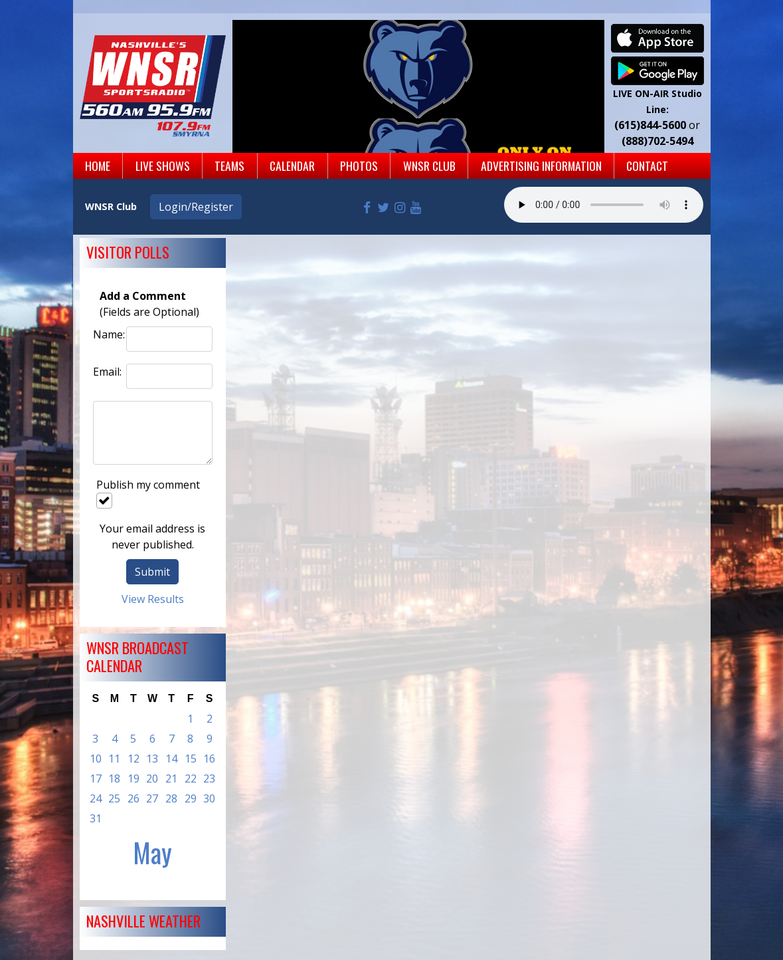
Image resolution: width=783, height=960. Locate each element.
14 (171, 758)
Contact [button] (647, 165)
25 (114, 798)
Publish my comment (148, 493)
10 (96, 758)
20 (152, 778)
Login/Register (196, 206)
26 (133, 798)
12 (133, 758)
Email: (106, 371)
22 (191, 778)
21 (171, 778)
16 (209, 758)
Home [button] (97, 165)
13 (152, 758)
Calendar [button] (292, 165)
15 (191, 758)
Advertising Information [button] (541, 165)
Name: (106, 334)
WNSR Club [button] (429, 165)
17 (96, 778)
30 (209, 798)
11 (114, 758)
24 (96, 798)
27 (152, 798)
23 (209, 778)
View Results (153, 599)
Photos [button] (359, 165)
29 (191, 798)
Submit (152, 571)
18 (114, 778)
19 (133, 778)
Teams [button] (229, 165)
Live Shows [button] (162, 165)
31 (96, 818)
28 (171, 798)
